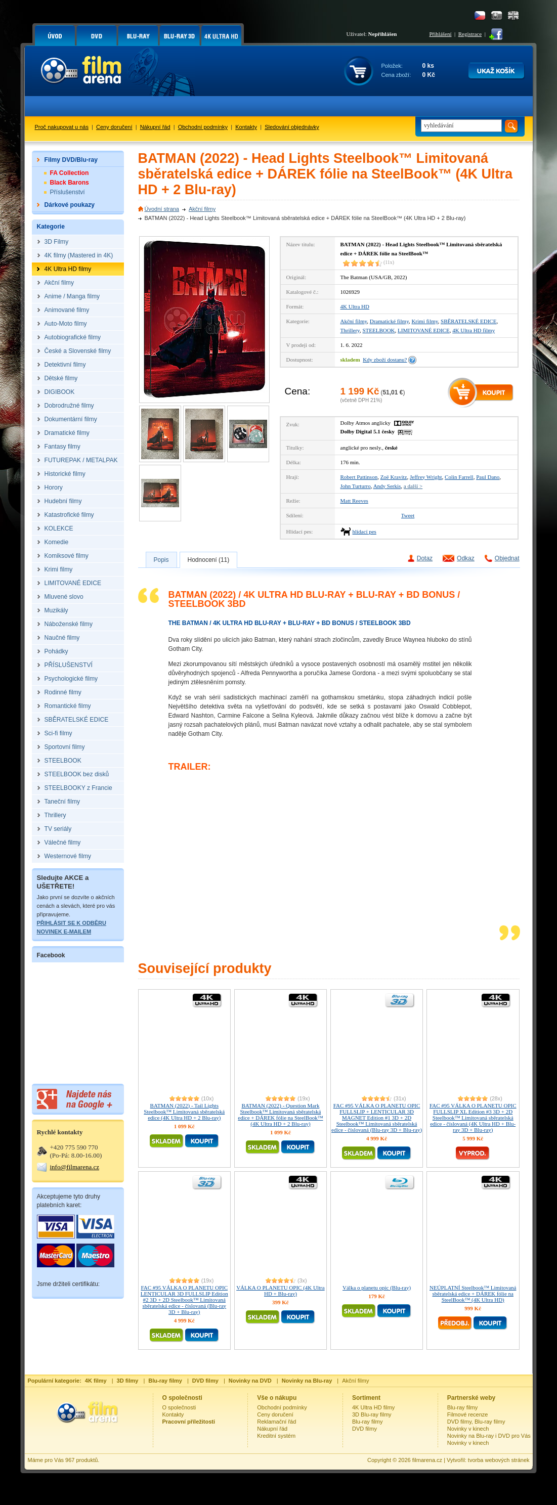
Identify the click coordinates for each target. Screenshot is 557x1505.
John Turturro (355, 486)
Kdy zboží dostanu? (385, 360)
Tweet (408, 515)
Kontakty (246, 127)
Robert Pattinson (359, 477)
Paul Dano (487, 477)
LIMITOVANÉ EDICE (424, 330)
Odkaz (466, 558)
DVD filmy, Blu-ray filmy (476, 1422)
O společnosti (179, 1407)
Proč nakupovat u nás (62, 127)
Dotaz (425, 558)
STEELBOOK (378, 330)
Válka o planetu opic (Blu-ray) (376, 1288)
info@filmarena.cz (75, 1167)
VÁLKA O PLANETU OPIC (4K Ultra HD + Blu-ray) (280, 1291)
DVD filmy (364, 1429)
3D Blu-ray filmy (372, 1414)
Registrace (470, 34)
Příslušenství (67, 192)
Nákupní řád (155, 127)
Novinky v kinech (468, 1429)
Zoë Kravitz (393, 477)
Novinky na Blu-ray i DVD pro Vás (489, 1436)
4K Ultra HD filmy (473, 330)
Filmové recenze (467, 1414)
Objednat (507, 558)
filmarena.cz (427, 1460)
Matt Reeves (354, 501)
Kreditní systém (276, 1436)
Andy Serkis (387, 486)
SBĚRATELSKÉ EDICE (468, 321)
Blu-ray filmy (367, 1422)
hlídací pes (364, 531)
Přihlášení (441, 34)
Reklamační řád (276, 1422)
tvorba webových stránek (499, 1460)
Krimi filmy (424, 321)
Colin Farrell (459, 477)
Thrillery (350, 330)
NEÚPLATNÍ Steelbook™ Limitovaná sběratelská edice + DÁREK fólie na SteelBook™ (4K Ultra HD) (473, 1294)
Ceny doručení (114, 127)
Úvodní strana (162, 209)
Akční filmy (202, 209)
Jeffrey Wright (426, 477)
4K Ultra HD (354, 306)
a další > (413, 486)
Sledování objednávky (292, 127)
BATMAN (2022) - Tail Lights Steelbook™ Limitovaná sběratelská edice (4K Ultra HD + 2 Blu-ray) (184, 1111)
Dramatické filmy (389, 321)
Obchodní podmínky (203, 127)
